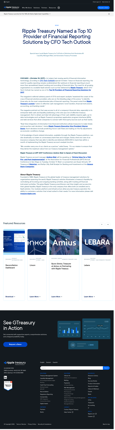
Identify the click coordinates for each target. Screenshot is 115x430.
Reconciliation (44, 391)
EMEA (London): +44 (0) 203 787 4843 (15, 370)
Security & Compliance (44, 424)
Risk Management (69, 387)
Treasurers (91, 402)
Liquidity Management (46, 378)
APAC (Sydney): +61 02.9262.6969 (13, 373)
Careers (90, 416)
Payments (67, 383)
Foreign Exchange (68, 393)
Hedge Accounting (69, 399)
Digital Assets (44, 403)
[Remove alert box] (109, 13)
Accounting (91, 405)
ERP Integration (44, 399)
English (42, 362)
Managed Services (68, 403)
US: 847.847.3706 (9, 368)
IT (88, 408)
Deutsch (48, 362)
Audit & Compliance (69, 401)
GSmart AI (67, 375)
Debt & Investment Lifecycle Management (74, 397)
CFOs (89, 400)
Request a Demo (103, 7)
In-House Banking (68, 385)
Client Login (96, 2)
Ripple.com (91, 414)
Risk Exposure (67, 391)
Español (55, 362)
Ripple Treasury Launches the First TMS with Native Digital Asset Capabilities (26, 14)
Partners (42, 409)
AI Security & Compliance (70, 377)
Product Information (94, 383)
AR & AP (42, 389)
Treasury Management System (49, 375)
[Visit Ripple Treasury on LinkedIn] (6, 377)
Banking (42, 382)
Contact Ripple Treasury (71, 409)
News (89, 394)
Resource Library (93, 375)
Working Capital (44, 387)
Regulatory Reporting (46, 394)
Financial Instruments (69, 389)
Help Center (105, 2)
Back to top (106, 424)
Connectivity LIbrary (45, 401)
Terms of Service (21, 424)
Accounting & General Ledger (47, 380)
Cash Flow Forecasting (46, 385)
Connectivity (43, 397)
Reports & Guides (93, 386)
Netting (66, 380)
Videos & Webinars (93, 389)
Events (90, 391)
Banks (42, 412)
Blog (89, 378)
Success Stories (92, 381)
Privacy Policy (32, 424)
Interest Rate (67, 395)
